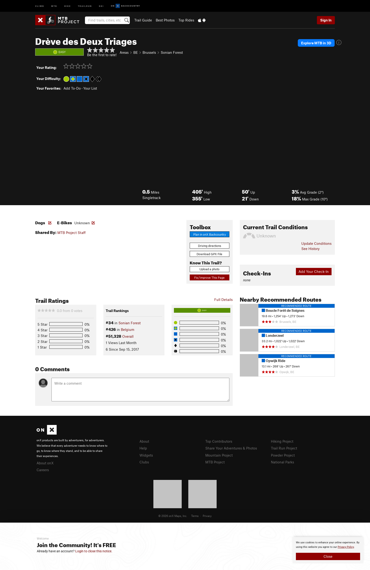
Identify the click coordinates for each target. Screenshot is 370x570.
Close (328, 556)
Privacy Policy (346, 547)
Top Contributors (218, 441)
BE (135, 52)
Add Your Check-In (314, 271)
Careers (43, 470)
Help (143, 448)
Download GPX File (209, 254)
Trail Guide (143, 20)
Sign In (326, 20)
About (144, 441)
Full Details (223, 299)
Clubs (144, 462)
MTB (54, 5)
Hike (67, 5)
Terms (195, 515)
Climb (39, 5)
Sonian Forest (172, 52)
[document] (328, 550)
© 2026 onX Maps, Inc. (172, 515)
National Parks (282, 462)
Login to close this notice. (93, 551)
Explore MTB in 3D (316, 43)
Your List (90, 88)
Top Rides (186, 20)
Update (316, 243)
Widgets (146, 455)
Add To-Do (72, 88)
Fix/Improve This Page (209, 277)
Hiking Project (282, 441)
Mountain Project (219, 455)
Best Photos (165, 20)
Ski (101, 5)
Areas (124, 52)
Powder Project (283, 455)
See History (310, 248)
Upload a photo (209, 269)
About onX (45, 463)
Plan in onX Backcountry (209, 234)
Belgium (127, 329)
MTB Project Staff (71, 232)
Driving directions (209, 246)
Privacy (207, 515)
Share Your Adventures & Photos (231, 448)
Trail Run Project (284, 448)
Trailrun (85, 5)
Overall (128, 336)
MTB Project (215, 462)
